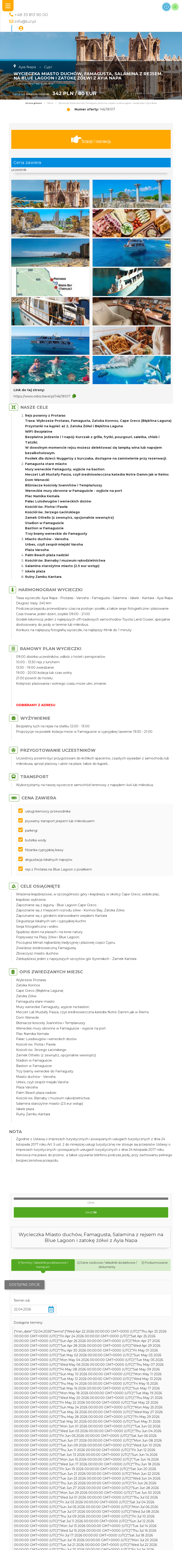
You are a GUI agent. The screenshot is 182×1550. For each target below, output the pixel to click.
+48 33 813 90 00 (31, 14)
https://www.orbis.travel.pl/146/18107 (42, 396)
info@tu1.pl (25, 21)
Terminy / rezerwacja (91, 139)
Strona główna (33, 103)
